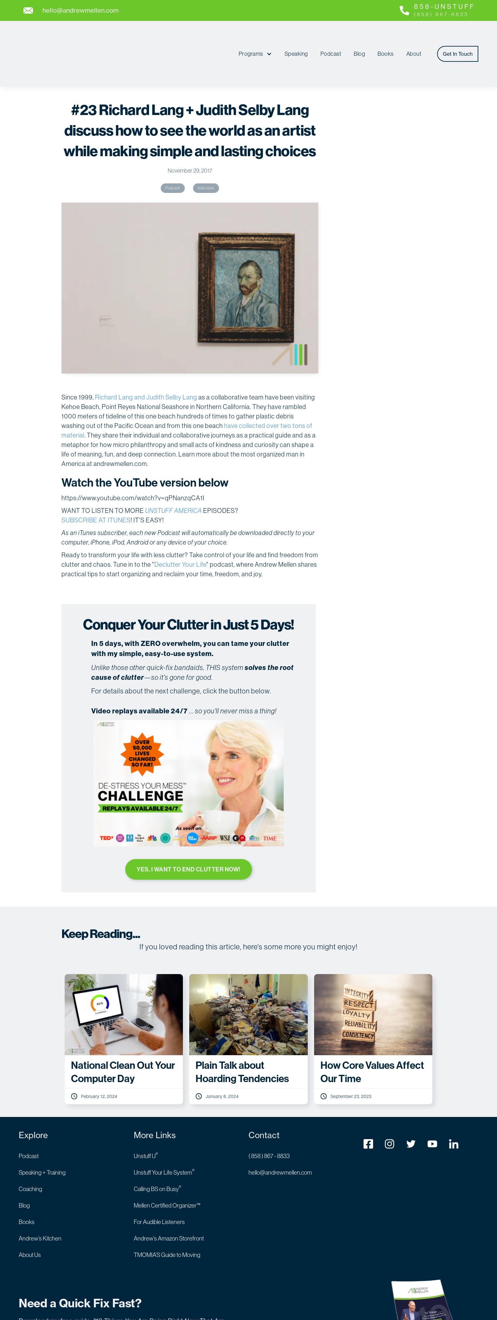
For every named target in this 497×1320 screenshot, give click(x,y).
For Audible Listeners (159, 1183)
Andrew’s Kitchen (40, 1200)
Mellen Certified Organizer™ (167, 1167)
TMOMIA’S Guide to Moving (167, 1216)
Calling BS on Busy (157, 1150)
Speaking (296, 35)
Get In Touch (458, 35)
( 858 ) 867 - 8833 (269, 1117)
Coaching (30, 1150)
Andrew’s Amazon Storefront (169, 1200)
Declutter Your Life (180, 527)
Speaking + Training (42, 1134)
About (414, 35)
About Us (30, 1216)
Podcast (330, 35)
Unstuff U (146, 1117)
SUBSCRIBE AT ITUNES (96, 483)
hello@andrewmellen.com (280, 1134)
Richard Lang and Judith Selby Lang (146, 360)
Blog (359, 35)
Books (386, 35)
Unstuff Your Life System (164, 1134)
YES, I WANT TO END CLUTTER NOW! (188, 832)
